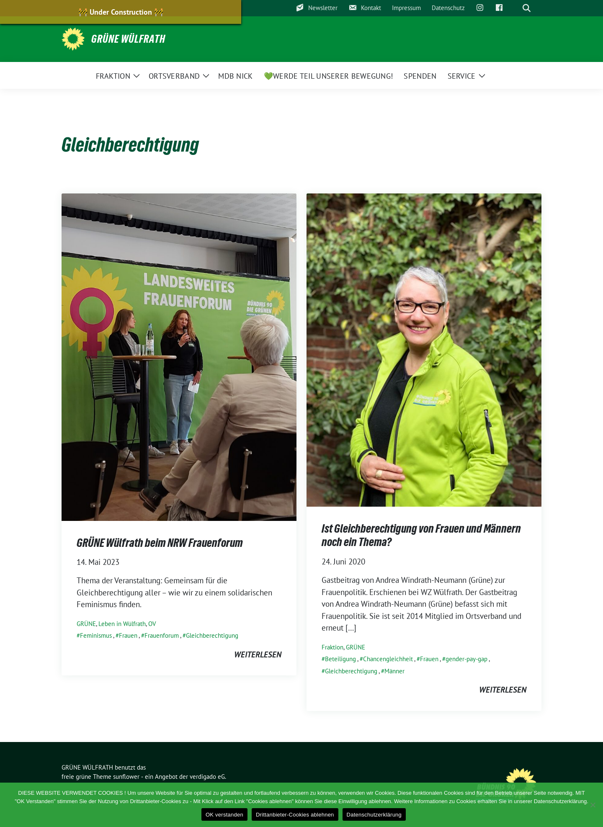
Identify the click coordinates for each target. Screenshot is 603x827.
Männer (394, 671)
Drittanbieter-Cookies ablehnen (295, 815)
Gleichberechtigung (212, 635)
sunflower (126, 777)
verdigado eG (207, 777)
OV (152, 624)
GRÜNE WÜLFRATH (128, 39)
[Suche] (514, 8)
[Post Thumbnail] (179, 356)
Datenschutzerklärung (374, 815)
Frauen (128, 635)
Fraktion (332, 647)
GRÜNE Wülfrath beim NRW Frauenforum (160, 542)
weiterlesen (257, 654)
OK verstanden (224, 815)
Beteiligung (340, 659)
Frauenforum (161, 635)
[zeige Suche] (526, 8)
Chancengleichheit (388, 659)
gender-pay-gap (466, 659)
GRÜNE (86, 624)
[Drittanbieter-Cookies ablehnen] (592, 805)
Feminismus (96, 635)
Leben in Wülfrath (122, 624)
